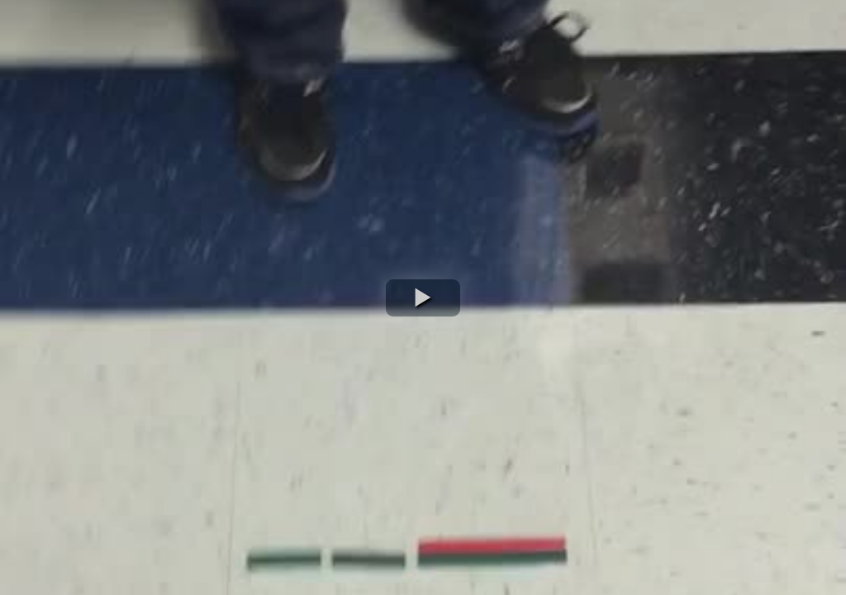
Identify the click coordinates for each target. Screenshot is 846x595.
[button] (423, 298)
